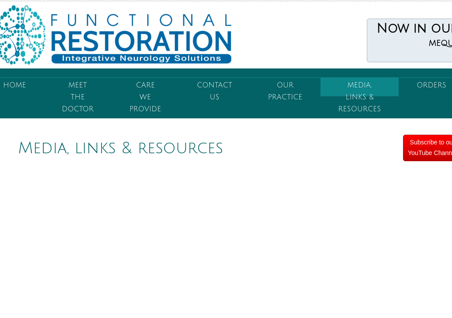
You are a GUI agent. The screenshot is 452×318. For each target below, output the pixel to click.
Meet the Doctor (78, 88)
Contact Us (214, 88)
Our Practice (285, 88)
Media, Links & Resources (359, 88)
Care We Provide (145, 88)
